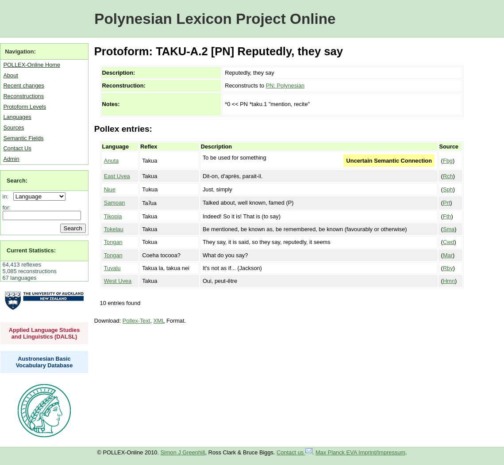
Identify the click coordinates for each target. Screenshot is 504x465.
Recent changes (23, 85)
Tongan (113, 242)
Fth (447, 216)
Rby (448, 268)
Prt (446, 202)
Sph (448, 189)
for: (7, 207)
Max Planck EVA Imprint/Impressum (360, 452)
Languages (17, 117)
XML (159, 320)
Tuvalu (112, 268)
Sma (448, 229)
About (10, 75)
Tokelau (113, 229)
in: (7, 196)
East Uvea (117, 176)
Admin (11, 159)
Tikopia (113, 216)
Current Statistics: (31, 250)
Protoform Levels (24, 106)
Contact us (294, 452)
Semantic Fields (23, 138)
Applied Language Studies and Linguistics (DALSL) (44, 333)
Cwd (448, 242)
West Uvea (117, 281)
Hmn (449, 281)
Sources (13, 127)
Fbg (448, 160)
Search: (17, 180)
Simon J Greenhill (183, 452)
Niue (109, 189)
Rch (448, 176)
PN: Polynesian (285, 85)
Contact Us (17, 148)
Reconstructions (23, 96)
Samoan (114, 202)
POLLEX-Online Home (31, 64)
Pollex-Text (136, 320)
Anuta (111, 160)
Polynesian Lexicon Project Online (214, 19)
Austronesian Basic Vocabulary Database (44, 362)
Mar (448, 255)
